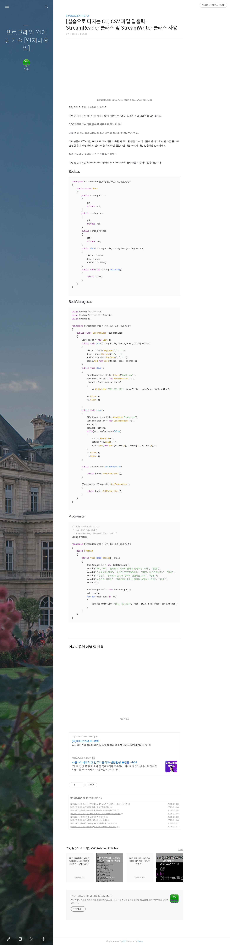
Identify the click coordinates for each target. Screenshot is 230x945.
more (197, 849)
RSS (32, 939)
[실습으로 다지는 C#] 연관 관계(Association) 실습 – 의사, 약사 (110, 826)
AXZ (140, 941)
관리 (43, 939)
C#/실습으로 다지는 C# (94, 15)
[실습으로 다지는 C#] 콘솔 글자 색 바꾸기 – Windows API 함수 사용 (112, 814)
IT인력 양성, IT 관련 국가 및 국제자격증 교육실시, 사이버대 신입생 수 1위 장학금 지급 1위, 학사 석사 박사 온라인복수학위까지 (131, 768)
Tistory (157, 941)
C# (88, 798)
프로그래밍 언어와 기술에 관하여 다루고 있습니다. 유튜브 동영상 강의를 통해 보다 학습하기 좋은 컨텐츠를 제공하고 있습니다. (136, 901)
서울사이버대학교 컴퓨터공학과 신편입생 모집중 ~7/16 (121, 762)
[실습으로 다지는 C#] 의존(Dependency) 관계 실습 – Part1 (109, 823)
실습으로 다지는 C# (98, 798)
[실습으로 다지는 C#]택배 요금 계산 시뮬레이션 (104, 817)
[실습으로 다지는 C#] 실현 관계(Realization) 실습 (105, 820)
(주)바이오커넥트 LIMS (102, 741)
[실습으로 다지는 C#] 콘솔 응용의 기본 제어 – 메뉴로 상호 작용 (110, 810)
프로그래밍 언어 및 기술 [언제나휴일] (26, 40)
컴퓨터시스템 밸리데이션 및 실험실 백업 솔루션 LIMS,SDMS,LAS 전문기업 (128, 745)
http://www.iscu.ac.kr (98, 758)
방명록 (20, 939)
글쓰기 (9, 939)
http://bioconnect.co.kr (99, 736)
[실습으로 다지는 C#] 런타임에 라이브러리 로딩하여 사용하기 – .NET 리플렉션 (115, 804)
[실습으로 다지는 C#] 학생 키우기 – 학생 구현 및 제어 (106, 807)
